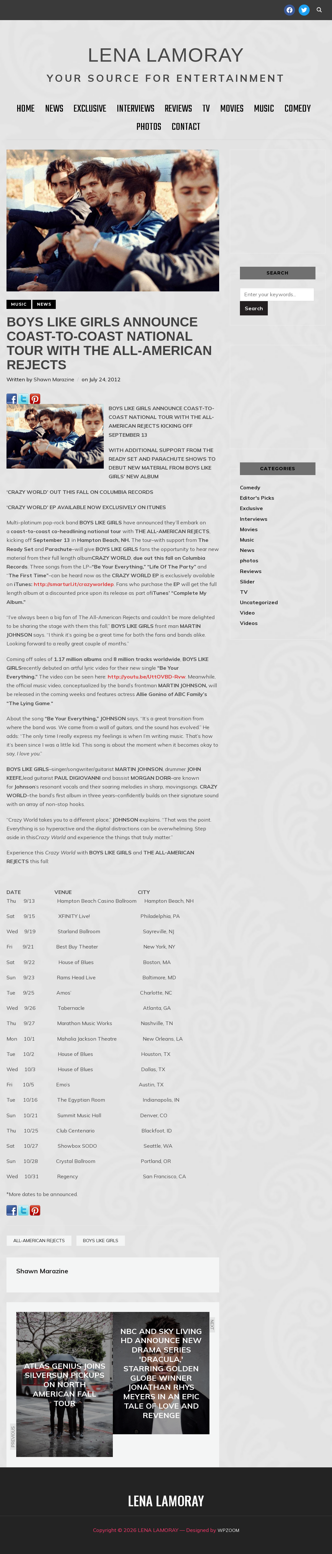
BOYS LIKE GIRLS (100, 1240)
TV (206, 109)
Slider (247, 581)
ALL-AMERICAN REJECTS (39, 1240)
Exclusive (90, 109)
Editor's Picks (257, 498)
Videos (249, 623)
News (54, 109)
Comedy (297, 109)
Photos (148, 127)
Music (264, 109)
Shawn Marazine (54, 379)
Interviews (135, 109)
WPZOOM (228, 1530)
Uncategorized (259, 602)
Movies (231, 109)
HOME (26, 109)
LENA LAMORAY (166, 50)
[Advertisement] (286, 200)
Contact (186, 127)
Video (247, 612)
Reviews (178, 109)
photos (249, 560)
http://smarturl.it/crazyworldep (74, 584)
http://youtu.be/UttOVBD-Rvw (146, 676)
